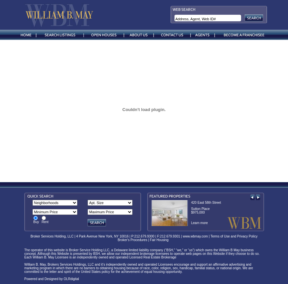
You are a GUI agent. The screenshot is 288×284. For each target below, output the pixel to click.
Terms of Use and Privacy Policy (234, 236)
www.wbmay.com (195, 236)
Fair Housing (160, 240)
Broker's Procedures (132, 240)
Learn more (199, 223)
